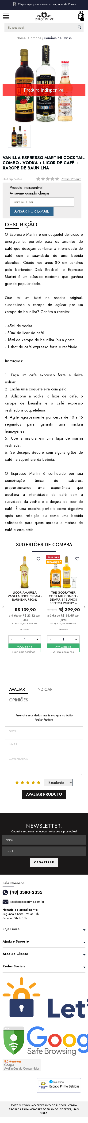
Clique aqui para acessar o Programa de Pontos (44, 4)
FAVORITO (39, 558)
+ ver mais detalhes (23, 652)
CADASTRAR (44, 862)
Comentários (44, 764)
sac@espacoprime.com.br (27, 901)
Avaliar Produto (71, 179)
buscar (79, 27)
